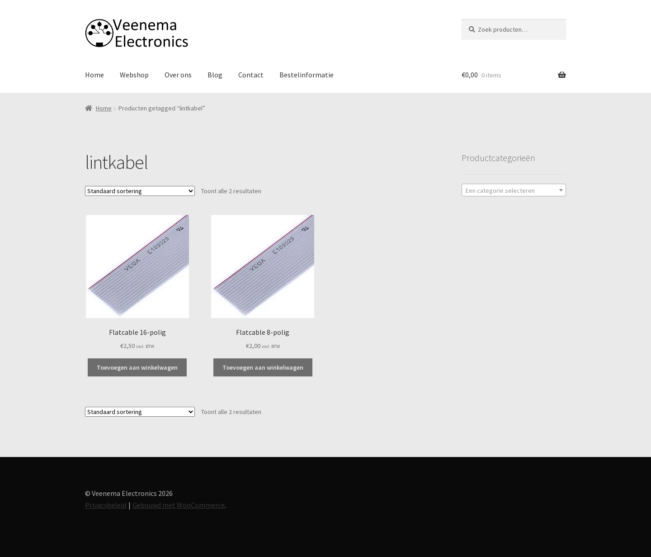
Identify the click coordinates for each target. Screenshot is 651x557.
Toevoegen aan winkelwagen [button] (137, 367)
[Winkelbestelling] (140, 191)
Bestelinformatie (306, 74)
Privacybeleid (105, 504)
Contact (251, 74)
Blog (215, 74)
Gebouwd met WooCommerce (178, 504)
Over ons (178, 74)
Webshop (134, 74)
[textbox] (514, 190)
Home (94, 74)
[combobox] (514, 190)
